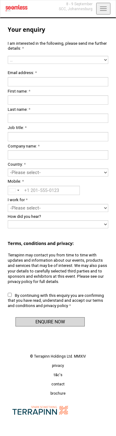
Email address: (22, 72)
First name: (19, 91)
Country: (17, 164)
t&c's (58, 375)
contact (58, 384)
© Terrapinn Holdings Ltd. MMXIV (58, 356)
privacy (58, 365)
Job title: (17, 127)
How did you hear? (24, 216)
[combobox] (13, 190)
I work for (18, 199)
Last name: (19, 109)
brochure (58, 393)
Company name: (24, 146)
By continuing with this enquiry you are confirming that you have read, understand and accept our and (56, 300)
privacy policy (20, 281)
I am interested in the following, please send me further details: (57, 46)
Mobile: (16, 181)
